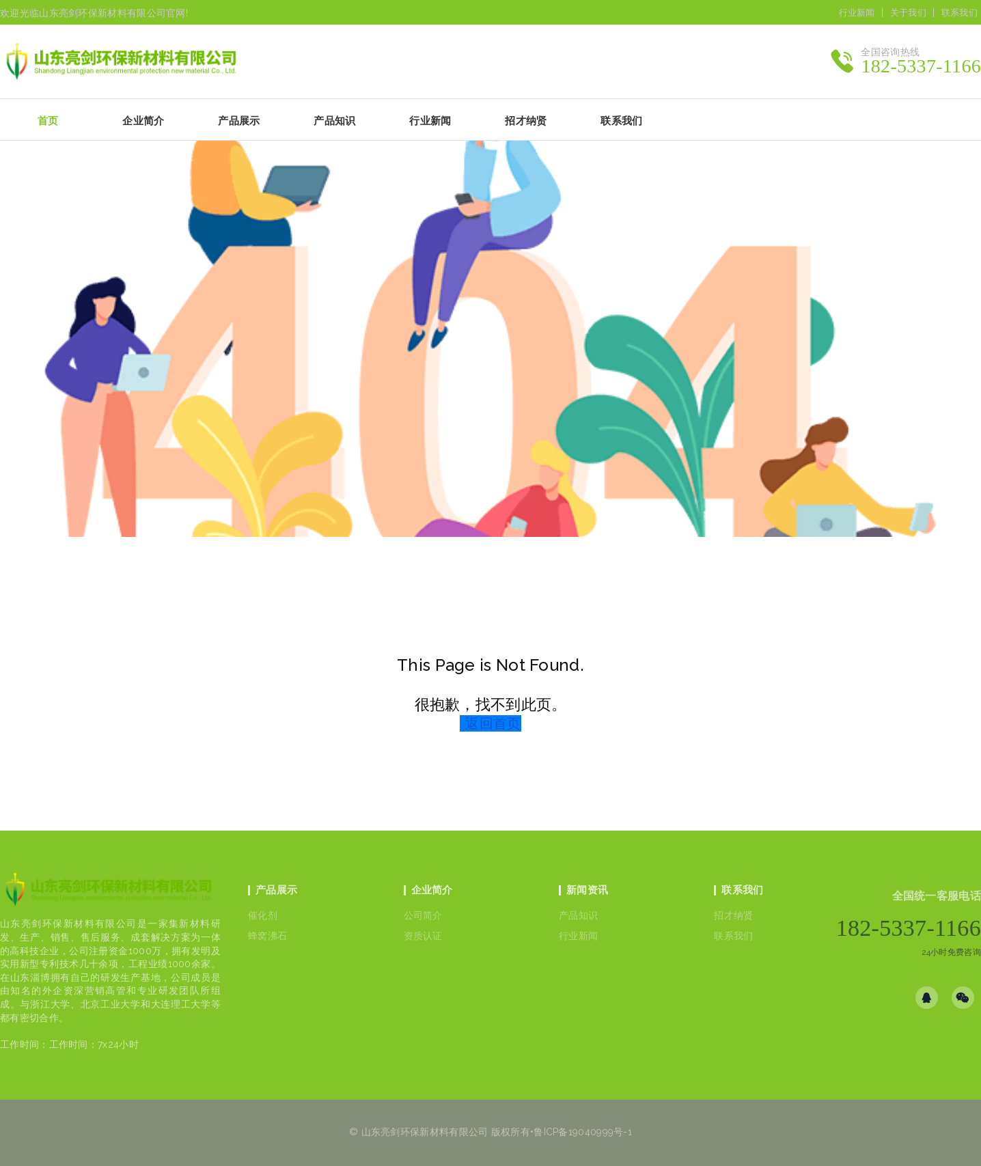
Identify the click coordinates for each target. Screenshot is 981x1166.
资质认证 (423, 935)
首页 (48, 121)
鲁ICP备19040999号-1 (583, 1131)
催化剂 (262, 915)
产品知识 (578, 915)
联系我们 (959, 13)
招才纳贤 (733, 915)
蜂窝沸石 (267, 935)
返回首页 (493, 723)
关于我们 (908, 13)
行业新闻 (857, 13)
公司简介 (423, 915)
